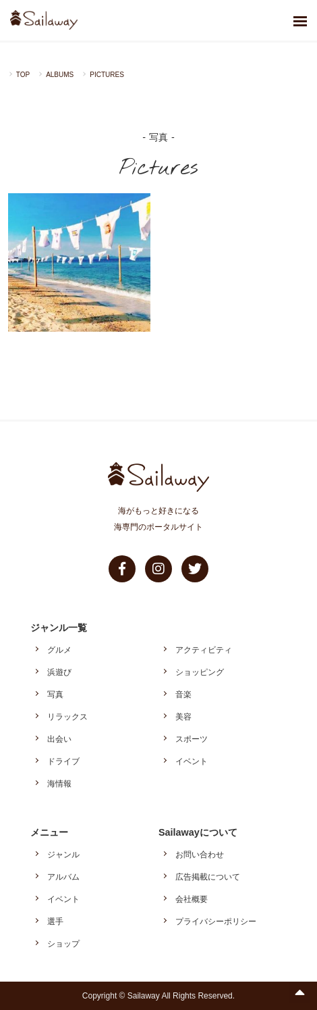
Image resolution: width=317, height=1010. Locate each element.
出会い (59, 739)
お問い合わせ (199, 854)
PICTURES (107, 74)
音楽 (183, 694)
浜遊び (59, 672)
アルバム (63, 877)
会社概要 (191, 899)
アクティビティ (203, 650)
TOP (23, 74)
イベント (191, 761)
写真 (55, 694)
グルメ (59, 650)
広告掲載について (207, 877)
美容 (183, 717)
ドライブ (63, 761)
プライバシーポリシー (215, 921)
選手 (55, 921)
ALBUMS (60, 74)
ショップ (63, 944)
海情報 (59, 783)
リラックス (67, 717)
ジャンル (63, 854)
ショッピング (199, 672)
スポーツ (191, 739)
